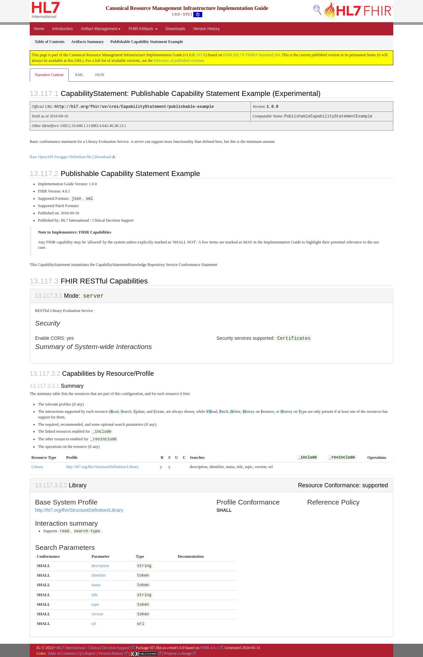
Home (39, 28)
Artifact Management (101, 28)
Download (103, 156)
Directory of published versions (179, 60)
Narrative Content (49, 74)
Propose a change (178, 652)
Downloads (175, 28)
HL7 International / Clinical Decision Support (93, 647)
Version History (206, 28)
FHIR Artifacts (143, 28)
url (94, 623)
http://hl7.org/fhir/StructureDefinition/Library (102, 466)
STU (200, 55)
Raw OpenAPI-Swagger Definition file (61, 156)
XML (79, 74)
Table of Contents (61, 652)
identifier (99, 574)
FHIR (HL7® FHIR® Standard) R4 (251, 55)
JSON (99, 74)
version (97, 613)
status (96, 584)
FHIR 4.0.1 (209, 647)
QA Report (87, 652)
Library (37, 466)
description (100, 565)
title (95, 594)
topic (95, 603)
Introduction (62, 28)
